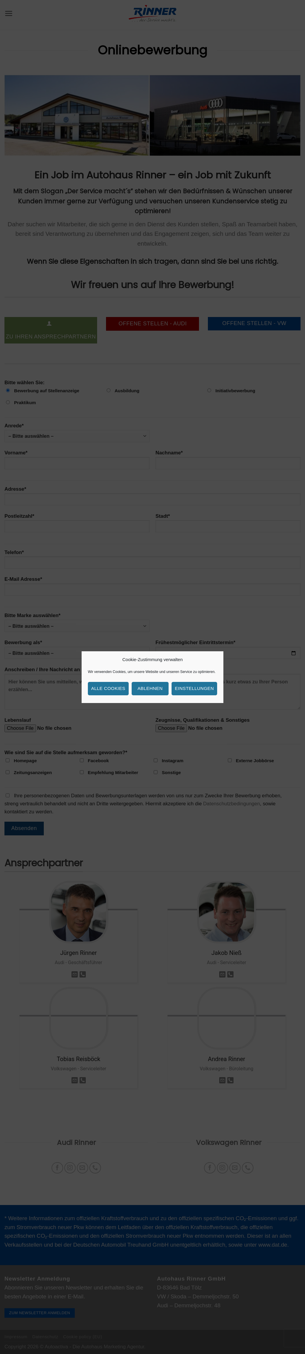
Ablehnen (150, 688)
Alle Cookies (108, 688)
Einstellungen (194, 688)
